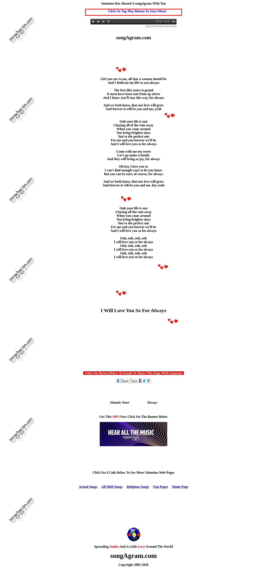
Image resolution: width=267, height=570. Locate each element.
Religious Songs (138, 486)
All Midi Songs (111, 486)
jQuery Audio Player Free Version (161, 26)
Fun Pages (160, 486)
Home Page (180, 486)
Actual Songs (88, 486)
